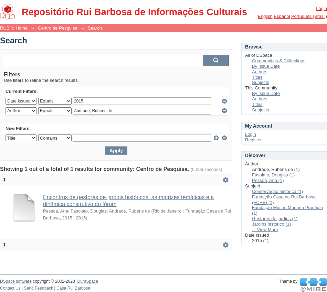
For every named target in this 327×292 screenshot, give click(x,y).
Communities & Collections (278, 60)
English (265, 16)
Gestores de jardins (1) (274, 218)
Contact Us (10, 288)
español (282, 16)
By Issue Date (266, 66)
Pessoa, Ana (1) (268, 180)
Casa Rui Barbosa (73, 288)
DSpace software (16, 281)
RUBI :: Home (14, 28)
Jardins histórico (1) (271, 224)
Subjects (260, 82)
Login (321, 8)
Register (253, 139)
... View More (265, 229)
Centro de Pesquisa (57, 28)
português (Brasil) (309, 16)
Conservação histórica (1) (277, 191)
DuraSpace (87, 281)
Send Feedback (38, 288)
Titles (257, 77)
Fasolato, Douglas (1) (273, 174)
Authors (259, 71)
